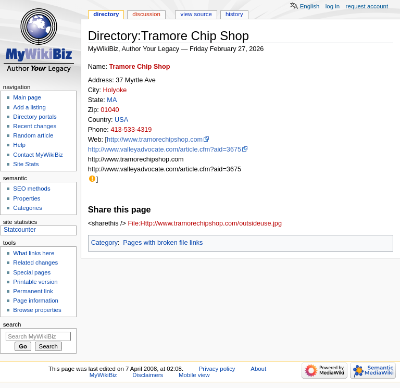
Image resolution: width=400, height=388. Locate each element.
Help (19, 145)
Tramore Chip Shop (139, 66)
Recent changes (34, 126)
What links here (33, 253)
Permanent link (33, 291)
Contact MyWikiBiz (38, 155)
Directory (106, 14)
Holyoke (115, 90)
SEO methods (31, 188)
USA (121, 119)
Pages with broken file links (163, 242)
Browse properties (37, 310)
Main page (27, 97)
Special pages (32, 272)
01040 (110, 110)
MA (112, 100)
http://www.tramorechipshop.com (155, 139)
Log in (333, 6)
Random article (33, 135)
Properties (26, 198)
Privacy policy (217, 369)
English (310, 6)
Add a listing (29, 107)
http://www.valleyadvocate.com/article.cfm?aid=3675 (164, 149)
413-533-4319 (131, 129)
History (234, 14)
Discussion (146, 14)
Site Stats (26, 164)
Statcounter (20, 229)
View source (195, 14)
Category (104, 242)
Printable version (35, 282)
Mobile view (194, 375)
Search (12, 324)
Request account (367, 6)
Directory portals (34, 117)
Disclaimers (147, 375)
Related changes (35, 262)
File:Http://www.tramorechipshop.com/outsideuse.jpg (205, 223)
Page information (35, 300)
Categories (27, 208)
